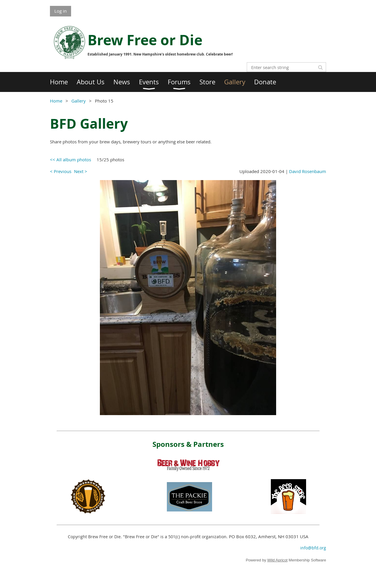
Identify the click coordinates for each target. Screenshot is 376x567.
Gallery (78, 101)
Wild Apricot (277, 560)
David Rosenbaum (307, 171)
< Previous (60, 171)
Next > (80, 171)
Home (56, 101)
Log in (60, 11)
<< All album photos (70, 159)
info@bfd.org (313, 548)
